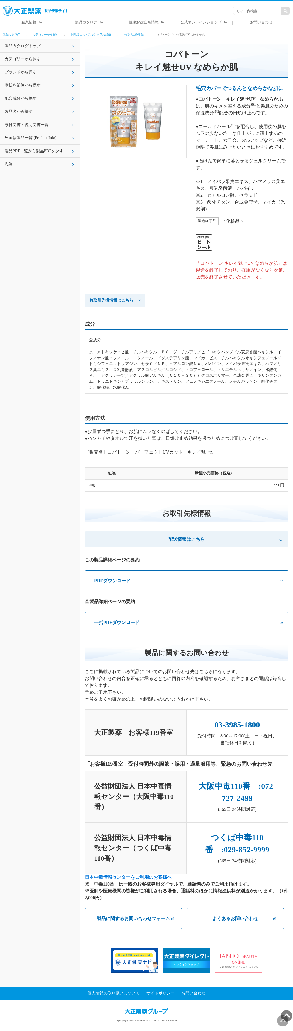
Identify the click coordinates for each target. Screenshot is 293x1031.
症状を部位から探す (23, 85)
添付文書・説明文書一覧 (27, 125)
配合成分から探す (21, 98)
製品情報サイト (35, 11)
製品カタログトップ (23, 46)
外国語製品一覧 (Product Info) (30, 138)
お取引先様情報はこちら (111, 300)
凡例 (9, 164)
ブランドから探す (21, 72)
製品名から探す (19, 111)
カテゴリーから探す (23, 59)
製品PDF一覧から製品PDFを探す (34, 151)
